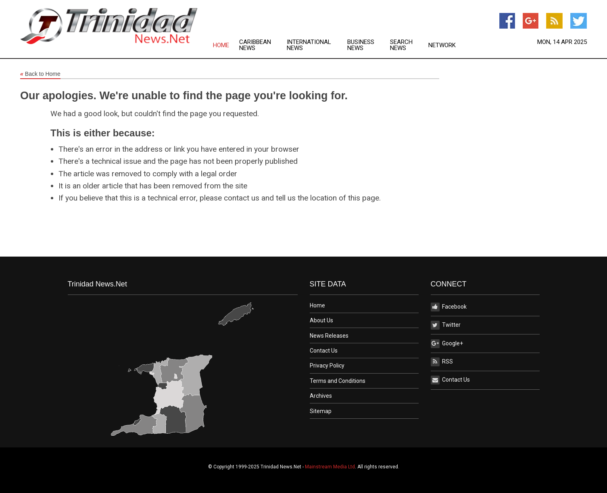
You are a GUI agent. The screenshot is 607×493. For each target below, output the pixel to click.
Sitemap (321, 411)
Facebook (449, 307)
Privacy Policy (327, 365)
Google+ (447, 343)
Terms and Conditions (337, 381)
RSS (442, 361)
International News (309, 45)
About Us (321, 320)
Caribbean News (255, 45)
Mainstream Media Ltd (330, 467)
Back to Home (40, 74)
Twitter (446, 325)
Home (221, 45)
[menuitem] (226, 45)
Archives (321, 396)
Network (442, 45)
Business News (360, 45)
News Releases (329, 335)
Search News (401, 45)
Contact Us (324, 350)
